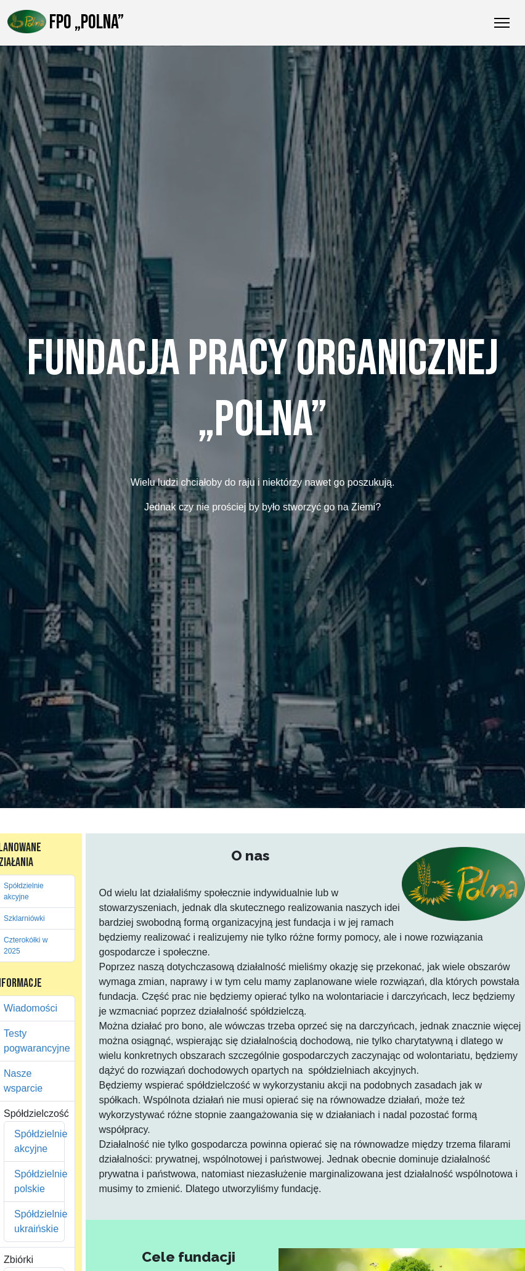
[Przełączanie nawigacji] (502, 23)
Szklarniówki (24, 918)
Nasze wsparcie (23, 1080)
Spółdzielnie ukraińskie (34, 1221)
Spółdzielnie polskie (34, 1181)
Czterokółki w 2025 (25, 945)
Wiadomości (30, 1008)
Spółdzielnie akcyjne (24, 891)
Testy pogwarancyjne (34, 1040)
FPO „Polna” (65, 22)
